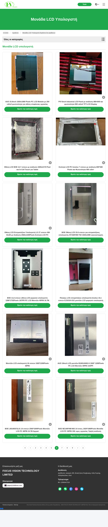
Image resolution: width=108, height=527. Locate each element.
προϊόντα (15, 33)
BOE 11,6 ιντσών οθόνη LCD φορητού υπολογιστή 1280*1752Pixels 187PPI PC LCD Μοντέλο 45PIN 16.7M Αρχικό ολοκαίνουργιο (27, 311)
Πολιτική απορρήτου (8, 521)
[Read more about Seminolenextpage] (25, 465)
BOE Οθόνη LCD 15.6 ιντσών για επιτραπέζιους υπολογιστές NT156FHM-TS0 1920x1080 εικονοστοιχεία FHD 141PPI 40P (81, 243)
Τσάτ (85, 4)
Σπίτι (5, 33)
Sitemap (16, 521)
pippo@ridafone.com (13, 502)
